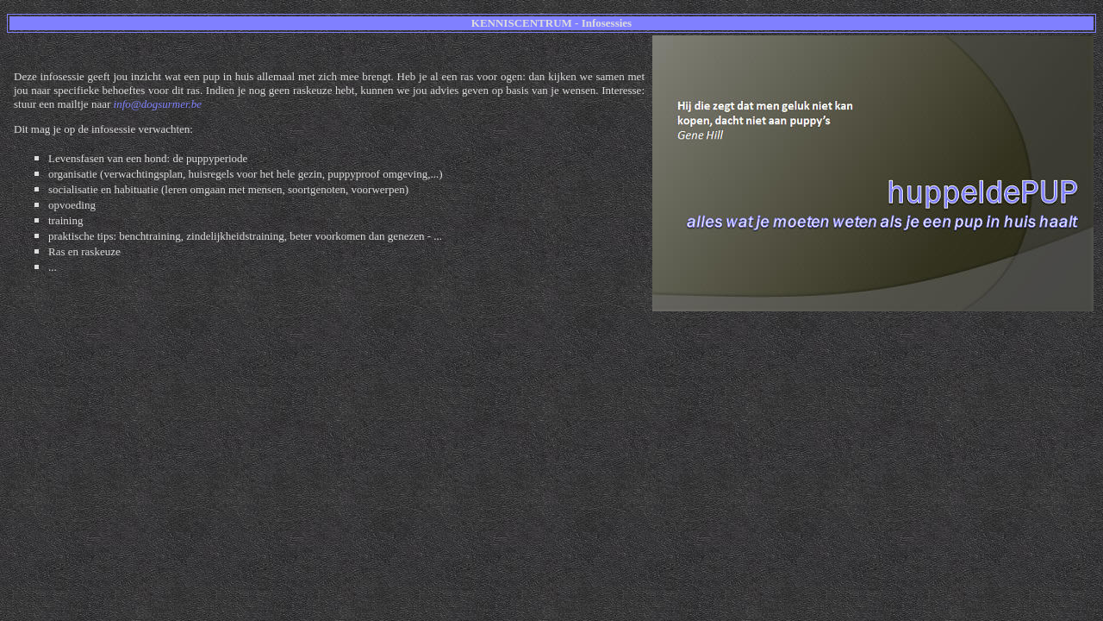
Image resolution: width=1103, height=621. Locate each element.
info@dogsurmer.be (158, 103)
